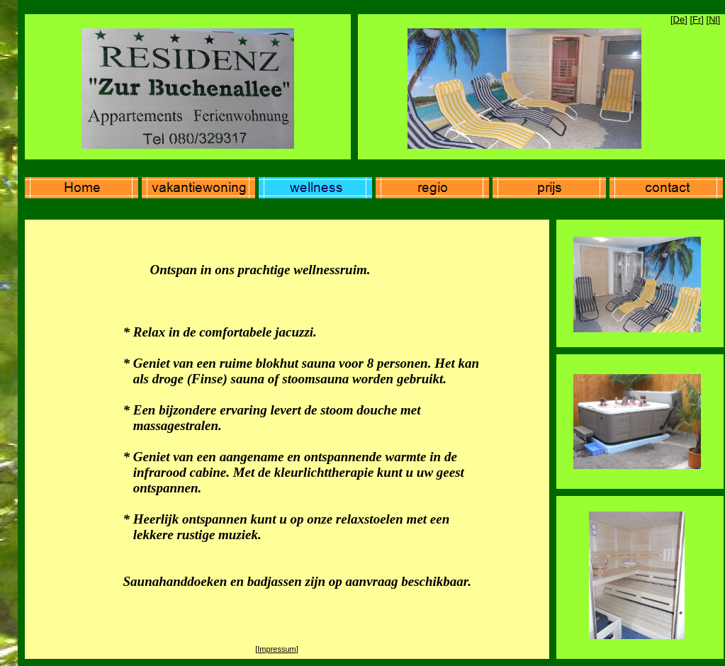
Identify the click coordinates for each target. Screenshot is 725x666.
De (679, 19)
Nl (713, 19)
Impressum (276, 649)
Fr (696, 19)
